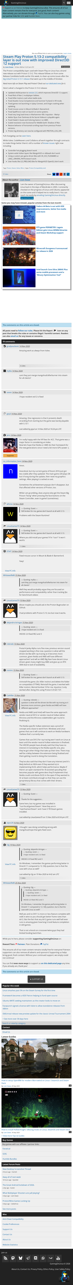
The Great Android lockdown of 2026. (18, 1185)
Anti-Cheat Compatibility (13, 1219)
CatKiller (10, 695)
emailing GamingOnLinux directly (51, 195)
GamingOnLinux (18, 3)
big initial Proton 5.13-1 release (16, 79)
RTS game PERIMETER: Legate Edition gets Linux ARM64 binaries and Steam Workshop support (51, 230)
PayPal (39, 13)
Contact (6, 1027)
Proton (9, 168)
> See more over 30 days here (15, 1019)
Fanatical (6, 1148)
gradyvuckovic (13, 346)
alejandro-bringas (14, 622)
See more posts (9, 1209)
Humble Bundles (10, 1159)
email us (14, 336)
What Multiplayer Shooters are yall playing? (21, 1193)
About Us (7, 1239)
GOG (22, 16)
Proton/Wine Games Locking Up (16, 1201)
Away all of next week (12, 1177)
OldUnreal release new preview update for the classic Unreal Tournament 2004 (36, 1013)
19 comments (65, 67)
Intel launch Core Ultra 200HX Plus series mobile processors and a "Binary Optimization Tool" (52, 272)
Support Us (7, 1229)
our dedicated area (53, 83)
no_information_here (12, 461)
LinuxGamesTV (13, 526)
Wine (22, 168)
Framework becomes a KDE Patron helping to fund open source (30, 995)
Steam (14, 168)
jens (8, 435)
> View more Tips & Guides (12, 1136)
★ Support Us (36, 979)
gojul (9, 414)
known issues (49, 143)
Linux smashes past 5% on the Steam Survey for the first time (29, 990)
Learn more (67, 53)
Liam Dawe (9, 67)
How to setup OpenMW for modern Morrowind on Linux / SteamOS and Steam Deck (36, 1080)
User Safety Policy (62, 1269)
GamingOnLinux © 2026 (60, 1263)
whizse (10, 504)
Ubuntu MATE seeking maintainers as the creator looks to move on (31, 1000)
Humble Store (34, 16)
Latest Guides (8, 1036)
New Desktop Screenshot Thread (17, 1169)
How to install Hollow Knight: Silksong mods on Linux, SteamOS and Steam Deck (36, 1128)
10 (70, 1085)
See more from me (27, 198)
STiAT (9, 551)
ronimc (10, 670)
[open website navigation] (69, 3)
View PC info (10, 570)
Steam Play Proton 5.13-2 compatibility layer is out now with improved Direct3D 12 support (36, 60)
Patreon (20, 944)
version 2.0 (33, 92)
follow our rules (25, 330)
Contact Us (7, 1234)
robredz (10, 644)
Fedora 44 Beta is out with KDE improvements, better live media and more (51, 209)
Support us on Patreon (13, 8)
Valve (18, 168)
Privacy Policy (36, 1269)
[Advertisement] (36, 35)
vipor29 (10, 823)
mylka (9, 371)
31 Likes (5, 174)
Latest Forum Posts (11, 1164)
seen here (26, 136)
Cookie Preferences (11, 1224)
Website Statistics (10, 1244)
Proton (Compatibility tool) (37, 168)
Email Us (6, 1032)
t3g (8, 845)
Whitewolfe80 (9, 575)
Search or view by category (13, 1023)
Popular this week (11, 986)
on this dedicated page (51, 963)
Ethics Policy (48, 1269)
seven (9, 392)
